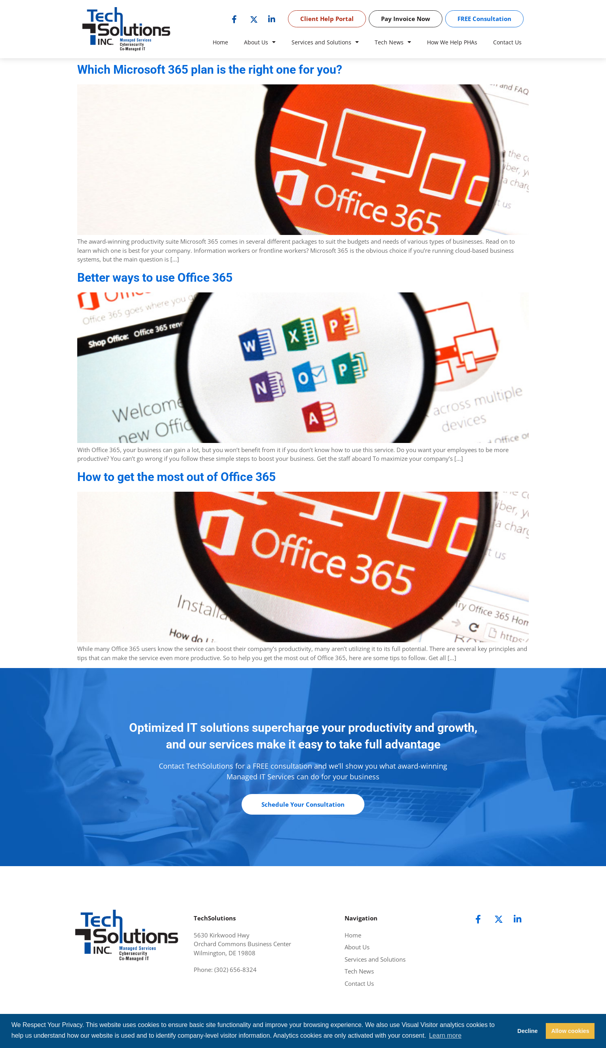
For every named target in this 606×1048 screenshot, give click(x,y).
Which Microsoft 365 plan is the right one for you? (209, 69)
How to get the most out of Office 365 (176, 477)
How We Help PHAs (452, 42)
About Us (260, 42)
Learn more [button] (445, 1035)
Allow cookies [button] (570, 1031)
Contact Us (507, 42)
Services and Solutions (325, 42)
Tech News (393, 42)
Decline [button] (527, 1031)
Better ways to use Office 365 (154, 277)
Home (220, 42)
